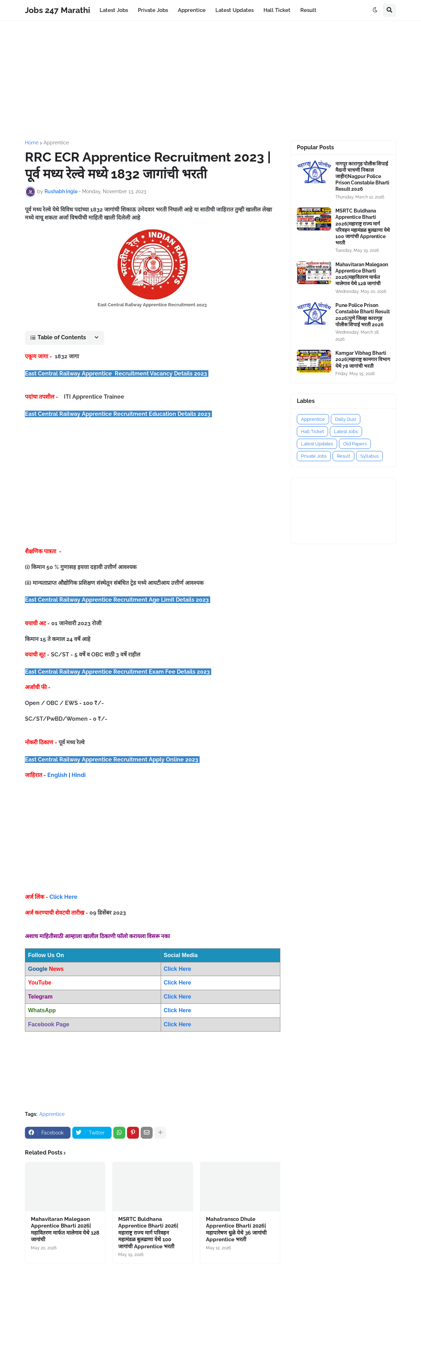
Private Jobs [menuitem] (153, 10)
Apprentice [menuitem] (192, 10)
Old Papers (355, 443)
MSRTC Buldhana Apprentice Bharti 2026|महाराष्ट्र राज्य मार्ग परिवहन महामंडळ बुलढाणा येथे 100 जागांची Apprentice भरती (148, 1233)
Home (32, 142)
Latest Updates (317, 443)
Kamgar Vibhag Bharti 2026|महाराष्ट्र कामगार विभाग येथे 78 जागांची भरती (362, 359)
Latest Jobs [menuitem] (114, 10)
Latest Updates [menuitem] (234, 10)
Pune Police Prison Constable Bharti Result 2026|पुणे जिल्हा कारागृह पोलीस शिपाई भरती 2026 (362, 314)
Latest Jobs (346, 431)
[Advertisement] (210, 80)
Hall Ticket (312, 431)
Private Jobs (314, 456)
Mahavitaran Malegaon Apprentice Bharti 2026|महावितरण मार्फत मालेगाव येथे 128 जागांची (65, 1229)
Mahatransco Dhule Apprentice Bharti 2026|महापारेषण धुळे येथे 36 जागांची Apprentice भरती (236, 1229)
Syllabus (369, 456)
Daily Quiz (345, 419)
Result (343, 456)
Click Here (63, 897)
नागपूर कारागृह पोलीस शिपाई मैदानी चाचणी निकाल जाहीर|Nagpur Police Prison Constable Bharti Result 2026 (362, 176)
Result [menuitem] (308, 10)
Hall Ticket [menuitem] (276, 10)
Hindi (79, 775)
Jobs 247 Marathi (57, 10)
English (57, 775)
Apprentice (56, 142)
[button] (375, 10)
